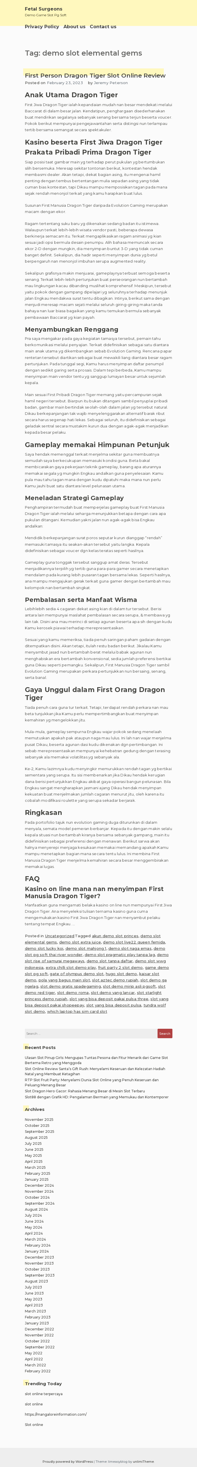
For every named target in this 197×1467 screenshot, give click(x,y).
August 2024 (36, 1209)
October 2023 (37, 1269)
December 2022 (39, 1329)
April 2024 (34, 1233)
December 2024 (39, 1185)
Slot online (34, 1425)
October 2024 (37, 1197)
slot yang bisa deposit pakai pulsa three (108, 999)
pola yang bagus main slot (64, 980)
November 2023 (39, 1263)
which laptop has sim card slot (77, 1011)
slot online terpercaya (44, 1394)
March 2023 (35, 1311)
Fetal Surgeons (43, 9)
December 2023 (39, 1257)
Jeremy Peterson (111, 82)
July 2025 (33, 1143)
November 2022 (39, 1335)
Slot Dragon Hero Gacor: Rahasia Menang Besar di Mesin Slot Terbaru (85, 1091)
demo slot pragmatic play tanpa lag (120, 954)
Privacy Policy (42, 26)
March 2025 (35, 1167)
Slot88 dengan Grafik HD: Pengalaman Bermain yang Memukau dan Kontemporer (97, 1097)
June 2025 (34, 1149)
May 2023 (33, 1299)
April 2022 (34, 1359)
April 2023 (34, 1305)
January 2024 (37, 1251)
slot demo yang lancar (113, 992)
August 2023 (36, 1281)
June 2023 (34, 1293)
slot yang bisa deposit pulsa (114, 1005)
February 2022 (38, 1371)
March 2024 (35, 1239)
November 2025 (39, 1119)
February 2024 (38, 1245)
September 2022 (40, 1347)
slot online (34, 1404)
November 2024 (39, 1191)
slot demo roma (73, 992)
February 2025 (37, 1173)
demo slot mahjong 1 (85, 948)
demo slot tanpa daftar (110, 961)
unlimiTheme (143, 1462)
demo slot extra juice (80, 942)
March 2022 (35, 1365)
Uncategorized (60, 936)
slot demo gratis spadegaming (70, 986)
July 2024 (33, 1215)
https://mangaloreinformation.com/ (56, 1414)
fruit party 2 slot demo (120, 967)
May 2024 (33, 1227)
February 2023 (38, 1317)
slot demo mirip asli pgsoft (129, 986)
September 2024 (40, 1203)
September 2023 (40, 1275)
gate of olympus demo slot (77, 973)
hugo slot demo (121, 973)
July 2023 (33, 1287)
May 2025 (33, 1155)
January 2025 (37, 1179)
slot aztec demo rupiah (115, 980)
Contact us (103, 26)
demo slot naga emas (130, 948)
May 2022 (33, 1353)
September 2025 (39, 1131)
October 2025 (37, 1125)
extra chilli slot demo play (71, 967)
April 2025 (34, 1161)
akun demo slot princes (115, 936)
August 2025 (36, 1137)
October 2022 (37, 1341)
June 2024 (34, 1221)
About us (74, 26)
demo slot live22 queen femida (134, 942)
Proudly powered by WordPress (68, 1462)
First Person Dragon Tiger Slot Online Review (95, 75)
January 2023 (37, 1323)
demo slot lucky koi (44, 948)
